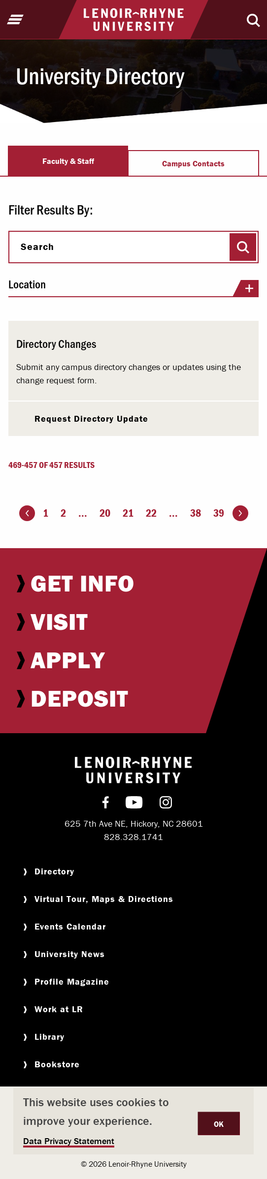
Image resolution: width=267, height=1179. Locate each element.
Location (133, 287)
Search (37, 246)
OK (219, 1124)
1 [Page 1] (45, 513)
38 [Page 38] (195, 513)
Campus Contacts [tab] (193, 163)
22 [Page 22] (151, 513)
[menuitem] (133, 583)
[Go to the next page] (240, 513)
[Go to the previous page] (27, 513)
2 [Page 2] (63, 513)
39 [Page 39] (218, 513)
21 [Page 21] (128, 513)
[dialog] (133, 1121)
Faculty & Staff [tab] (68, 161)
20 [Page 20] (105, 513)
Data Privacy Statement (68, 1141)
